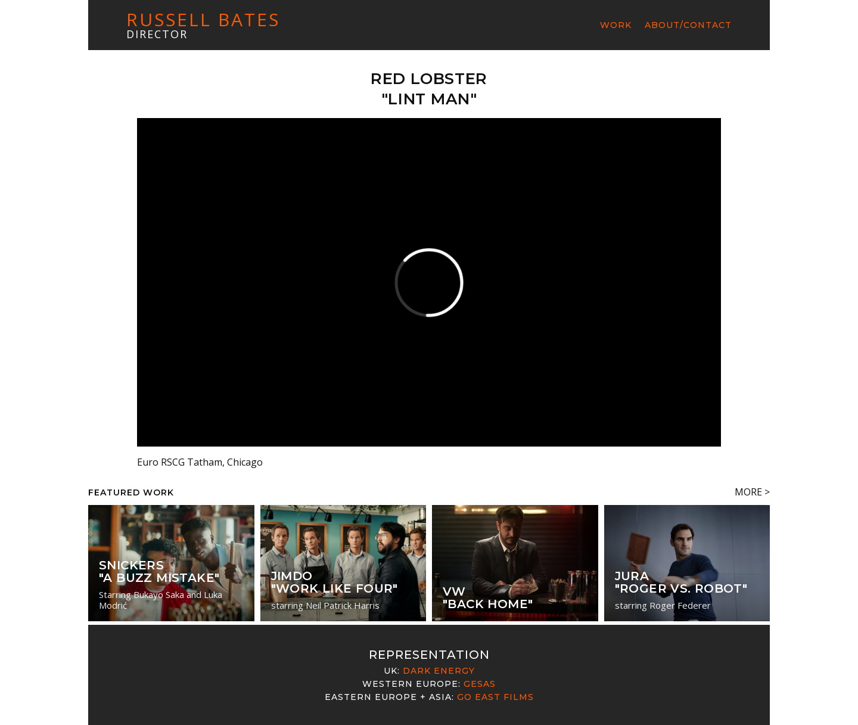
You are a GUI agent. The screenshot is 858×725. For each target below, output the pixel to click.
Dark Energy (439, 670)
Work (616, 25)
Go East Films (495, 697)
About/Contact (688, 25)
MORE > (752, 491)
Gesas (480, 683)
